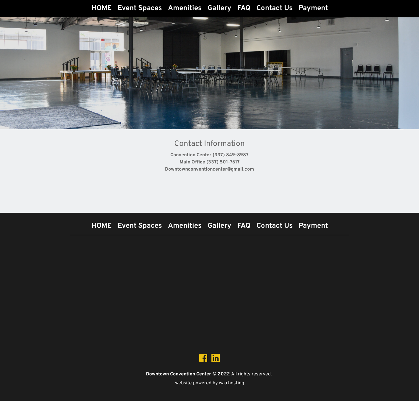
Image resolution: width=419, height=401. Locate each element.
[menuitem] (101, 8)
